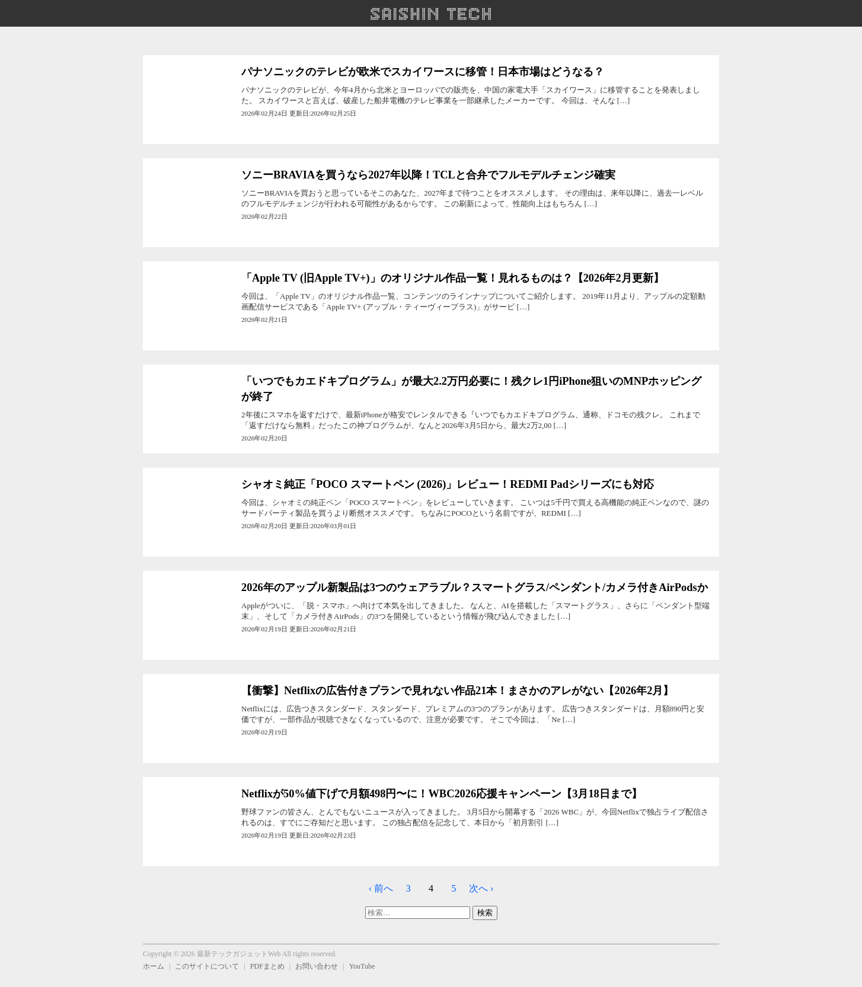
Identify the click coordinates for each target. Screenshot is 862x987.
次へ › (481, 888)
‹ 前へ (381, 888)
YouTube (362, 966)
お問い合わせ (316, 966)
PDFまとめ (267, 966)
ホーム (153, 966)
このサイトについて (207, 966)
